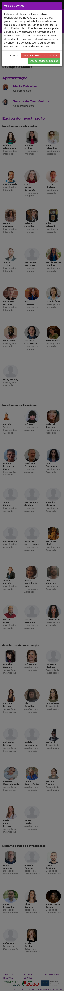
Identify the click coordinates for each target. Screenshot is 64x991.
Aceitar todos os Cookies (44, 60)
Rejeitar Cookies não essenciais (40, 55)
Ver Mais (13, 55)
